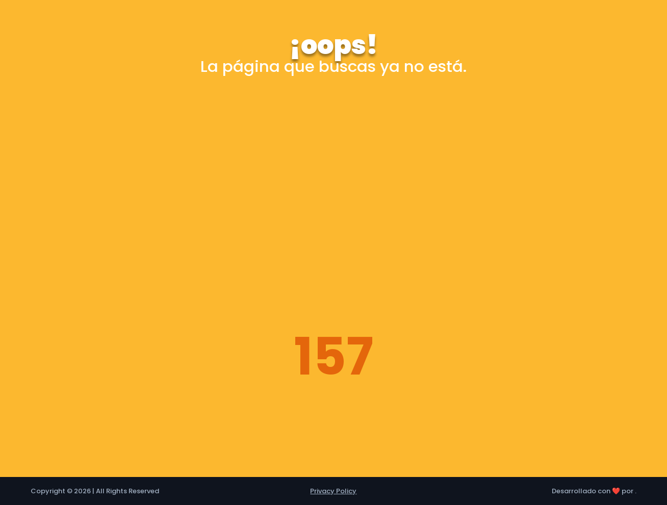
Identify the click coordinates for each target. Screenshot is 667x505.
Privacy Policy (333, 491)
